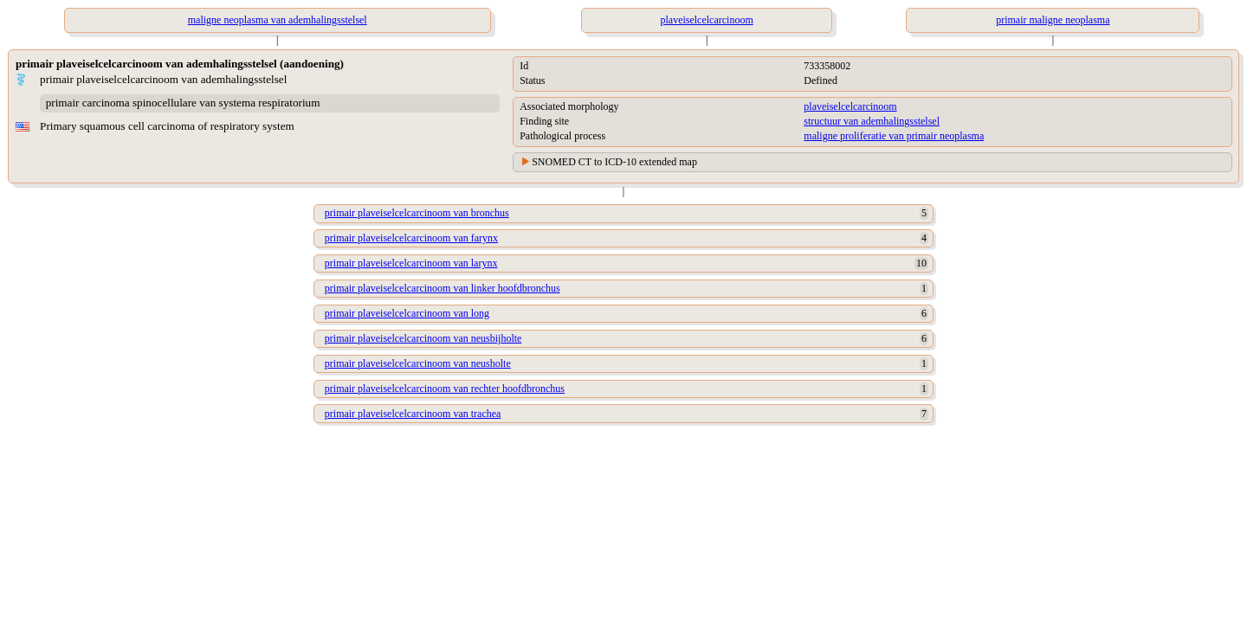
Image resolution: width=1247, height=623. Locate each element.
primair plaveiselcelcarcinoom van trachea (413, 414)
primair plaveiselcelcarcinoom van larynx (411, 263)
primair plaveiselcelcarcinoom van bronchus (417, 213)
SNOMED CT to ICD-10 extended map (614, 162)
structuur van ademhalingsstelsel (872, 121)
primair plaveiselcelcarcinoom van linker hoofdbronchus (442, 288)
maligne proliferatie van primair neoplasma (894, 136)
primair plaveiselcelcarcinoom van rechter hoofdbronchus (445, 388)
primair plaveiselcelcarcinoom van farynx (411, 238)
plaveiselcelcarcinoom (850, 106)
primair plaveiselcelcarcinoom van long (407, 313)
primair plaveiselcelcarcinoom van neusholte (418, 363)
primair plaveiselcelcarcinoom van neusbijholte (423, 338)
